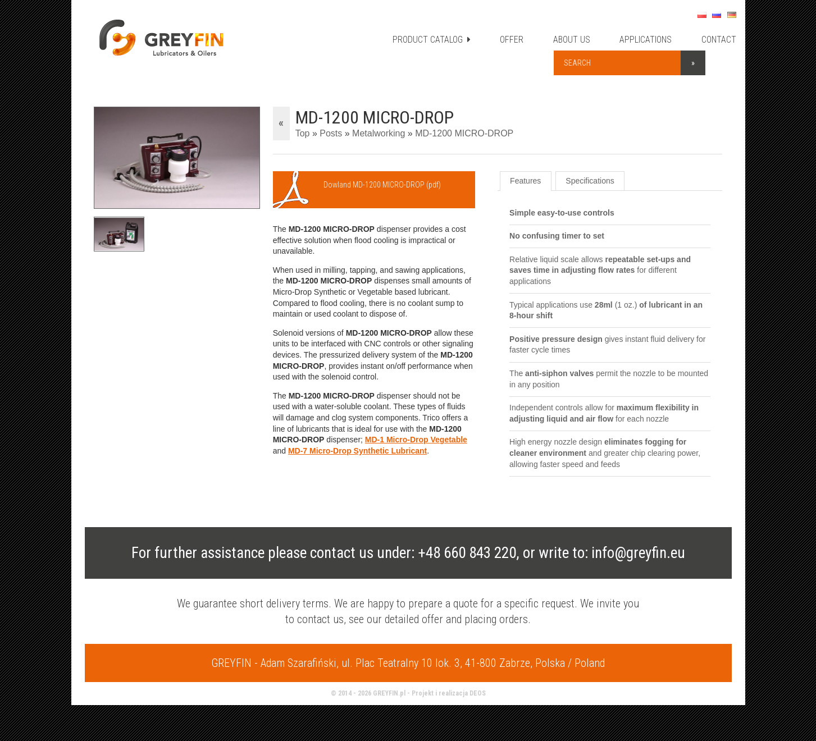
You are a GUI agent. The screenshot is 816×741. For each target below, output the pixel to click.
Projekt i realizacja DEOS (449, 693)
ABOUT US (571, 39)
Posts (331, 133)
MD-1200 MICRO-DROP (464, 133)
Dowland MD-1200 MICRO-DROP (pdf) (382, 184)
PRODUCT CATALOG (432, 39)
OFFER (511, 39)
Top (302, 133)
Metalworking (378, 133)
